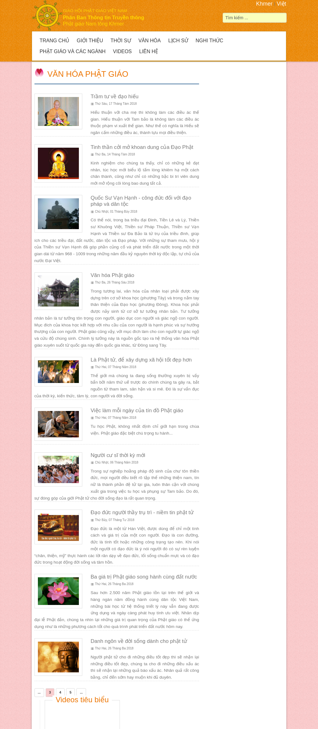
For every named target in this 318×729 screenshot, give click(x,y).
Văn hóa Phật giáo (87, 74)
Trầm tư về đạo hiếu (114, 96)
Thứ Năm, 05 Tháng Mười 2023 (242, 194)
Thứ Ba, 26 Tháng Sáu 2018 (114, 282)
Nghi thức (209, 40)
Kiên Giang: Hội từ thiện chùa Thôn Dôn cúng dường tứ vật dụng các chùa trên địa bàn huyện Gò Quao (248, 319)
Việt (281, 4)
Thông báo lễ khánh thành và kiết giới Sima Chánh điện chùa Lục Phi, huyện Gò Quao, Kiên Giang (248, 245)
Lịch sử (178, 40)
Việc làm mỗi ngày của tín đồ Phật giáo (136, 410)
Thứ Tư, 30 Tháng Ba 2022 (239, 341)
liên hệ (207, 717)
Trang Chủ (54, 40)
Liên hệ (148, 51)
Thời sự (121, 40)
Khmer (264, 4)
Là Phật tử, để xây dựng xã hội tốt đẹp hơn (141, 360)
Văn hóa (150, 40)
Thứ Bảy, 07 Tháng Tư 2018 (114, 520)
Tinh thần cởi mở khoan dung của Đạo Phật (141, 147)
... (39, 692)
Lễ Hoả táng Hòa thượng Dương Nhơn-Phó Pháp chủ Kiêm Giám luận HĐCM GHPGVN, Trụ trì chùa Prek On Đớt (246, 140)
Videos (122, 51)
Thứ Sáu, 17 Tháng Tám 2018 (116, 103)
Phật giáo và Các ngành (72, 51)
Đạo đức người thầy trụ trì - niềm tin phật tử (141, 512)
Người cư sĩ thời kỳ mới (117, 455)
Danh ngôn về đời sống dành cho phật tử (138, 641)
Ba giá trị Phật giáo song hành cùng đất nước (143, 577)
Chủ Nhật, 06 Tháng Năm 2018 (116, 462)
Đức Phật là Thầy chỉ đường (262, 411)
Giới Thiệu (90, 40)
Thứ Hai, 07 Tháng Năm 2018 (115, 367)
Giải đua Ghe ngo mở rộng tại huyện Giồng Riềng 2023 (248, 177)
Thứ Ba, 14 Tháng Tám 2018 (115, 154)
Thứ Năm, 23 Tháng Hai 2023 (240, 264)
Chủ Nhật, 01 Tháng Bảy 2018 (116, 211)
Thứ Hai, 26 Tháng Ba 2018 (114, 584)
